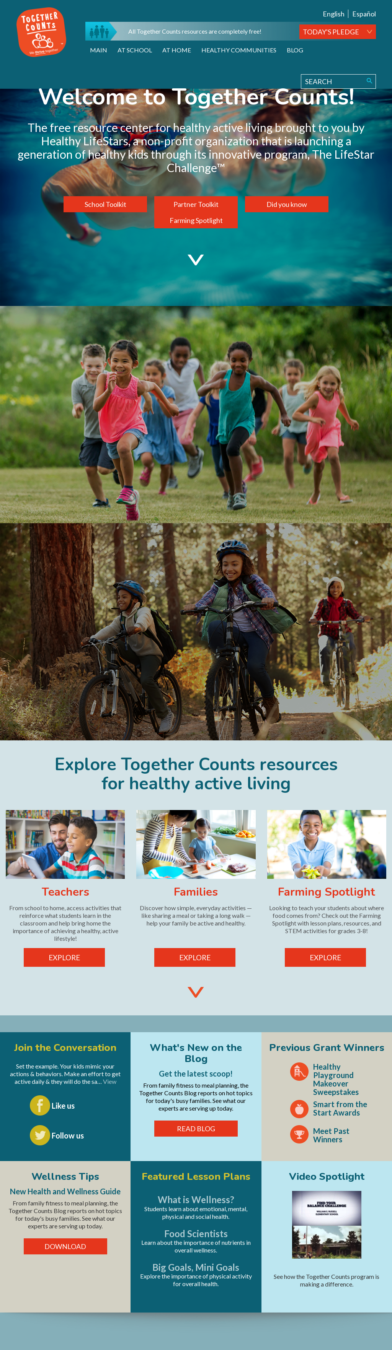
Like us (63, 1105)
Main (98, 50)
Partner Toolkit (196, 204)
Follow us (68, 1135)
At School (135, 50)
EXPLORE (64, 957)
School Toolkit (105, 204)
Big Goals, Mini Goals (195, 1267)
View (109, 1081)
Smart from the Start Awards (340, 1108)
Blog (295, 50)
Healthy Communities (238, 50)
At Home (176, 50)
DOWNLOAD (65, 1246)
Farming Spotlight (196, 220)
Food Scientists (196, 1233)
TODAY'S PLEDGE (331, 32)
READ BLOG (196, 1128)
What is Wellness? (196, 1199)
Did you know (286, 204)
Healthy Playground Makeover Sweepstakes (336, 1079)
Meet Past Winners (331, 1134)
